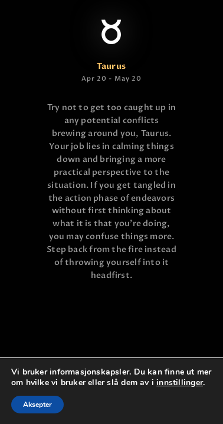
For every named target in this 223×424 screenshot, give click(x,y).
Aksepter (37, 404)
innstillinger (179, 382)
